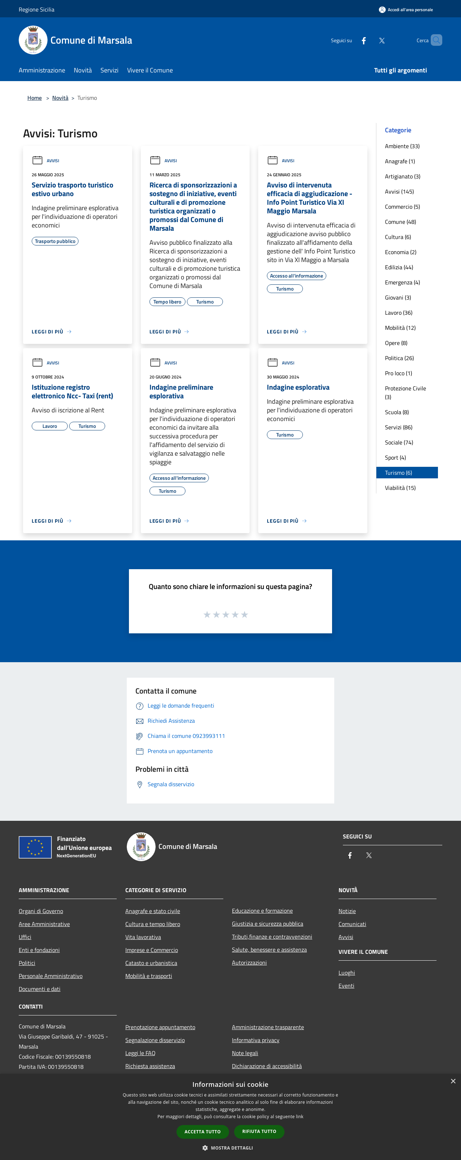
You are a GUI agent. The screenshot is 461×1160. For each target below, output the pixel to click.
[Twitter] (369, 40)
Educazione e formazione (262, 910)
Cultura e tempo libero (152, 924)
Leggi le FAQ (140, 1053)
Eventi (346, 985)
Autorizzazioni (249, 962)
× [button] (453, 1081)
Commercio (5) (402, 206)
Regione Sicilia (36, 9)
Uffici (25, 937)
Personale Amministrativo (50, 975)
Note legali (245, 1053)
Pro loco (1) (398, 373)
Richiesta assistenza (150, 1066)
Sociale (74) (399, 442)
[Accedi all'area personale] (406, 9)
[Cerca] (433, 40)
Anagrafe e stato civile (152, 911)
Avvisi (45, 160)
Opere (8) (396, 342)
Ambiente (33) (402, 146)
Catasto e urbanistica (151, 962)
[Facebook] (351, 40)
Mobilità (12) (400, 327)
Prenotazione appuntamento (160, 1027)
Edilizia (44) (399, 267)
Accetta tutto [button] (203, 1132)
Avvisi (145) (399, 191)
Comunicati (352, 924)
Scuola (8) (397, 412)
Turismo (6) (398, 472)
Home (34, 97)
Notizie (347, 911)
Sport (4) (395, 457)
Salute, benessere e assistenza (269, 949)
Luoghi (347, 972)
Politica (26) (399, 358)
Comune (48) (400, 221)
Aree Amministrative (44, 924)
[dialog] (230, 1117)
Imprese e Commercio (151, 950)
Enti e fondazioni (39, 950)
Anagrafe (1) (400, 161)
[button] (230, 1147)
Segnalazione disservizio (155, 1040)
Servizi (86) (398, 427)
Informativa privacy (255, 1040)
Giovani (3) (398, 297)
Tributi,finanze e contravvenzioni (272, 936)
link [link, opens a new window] (300, 1116)
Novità (60, 97)
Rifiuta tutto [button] (259, 1131)
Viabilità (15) (400, 487)
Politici (27, 962)
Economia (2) (400, 252)
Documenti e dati (40, 988)
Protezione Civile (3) (405, 392)
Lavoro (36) (398, 312)
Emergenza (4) (402, 282)
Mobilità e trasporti (148, 975)
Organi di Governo (41, 911)
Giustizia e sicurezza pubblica (267, 923)
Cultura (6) (398, 237)
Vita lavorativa (143, 937)
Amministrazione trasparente (268, 1027)
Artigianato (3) (402, 176)
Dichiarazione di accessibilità (267, 1066)
